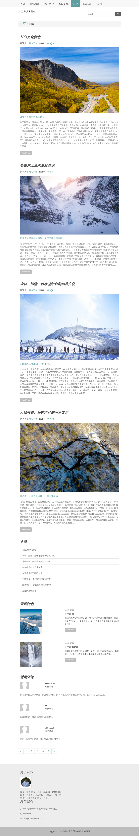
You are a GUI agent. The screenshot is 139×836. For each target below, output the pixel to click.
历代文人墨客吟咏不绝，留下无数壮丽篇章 (41, 238)
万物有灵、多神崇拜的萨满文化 (44, 412)
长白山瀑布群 (71, 647)
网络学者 (33, 43)
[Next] (54, 751)
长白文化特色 (30, 37)
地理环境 (49, 3)
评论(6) (50, 172)
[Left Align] (118, 14)
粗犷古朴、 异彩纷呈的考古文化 (36, 585)
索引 (99, 3)
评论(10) (51, 43)
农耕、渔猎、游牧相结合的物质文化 (47, 283)
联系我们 (87, 3)
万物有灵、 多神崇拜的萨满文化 (36, 579)
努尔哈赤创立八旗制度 (32, 567)
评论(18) (51, 419)
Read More (26, 153)
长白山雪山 (70, 614)
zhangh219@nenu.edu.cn (33, 818)
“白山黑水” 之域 (29, 550)
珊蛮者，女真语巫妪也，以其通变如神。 (40, 496)
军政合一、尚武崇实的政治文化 (36, 561)
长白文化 (63, 3)
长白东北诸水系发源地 (37, 165)
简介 (75, 3)
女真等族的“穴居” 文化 (32, 573)
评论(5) (50, 290)
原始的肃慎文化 (29, 591)
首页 (22, 3)
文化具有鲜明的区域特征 (32, 117)
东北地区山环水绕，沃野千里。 (35, 364)
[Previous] (21, 751)
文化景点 (35, 3)
